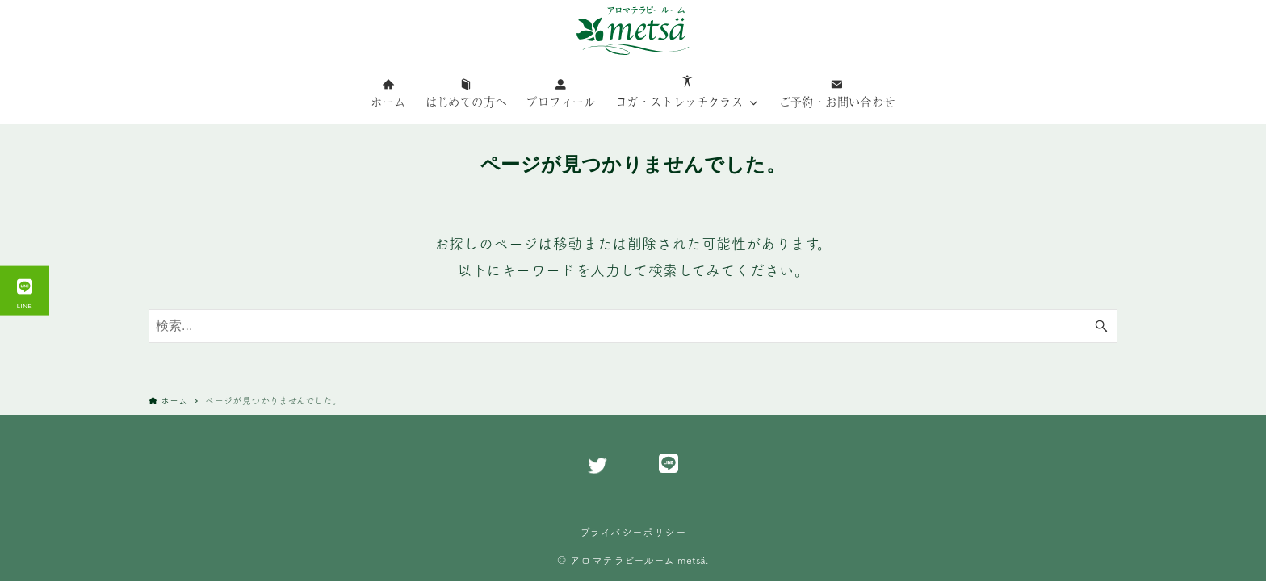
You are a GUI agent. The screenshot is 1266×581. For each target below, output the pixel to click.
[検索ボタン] (1101, 326)
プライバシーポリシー (633, 531)
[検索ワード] (633, 326)
